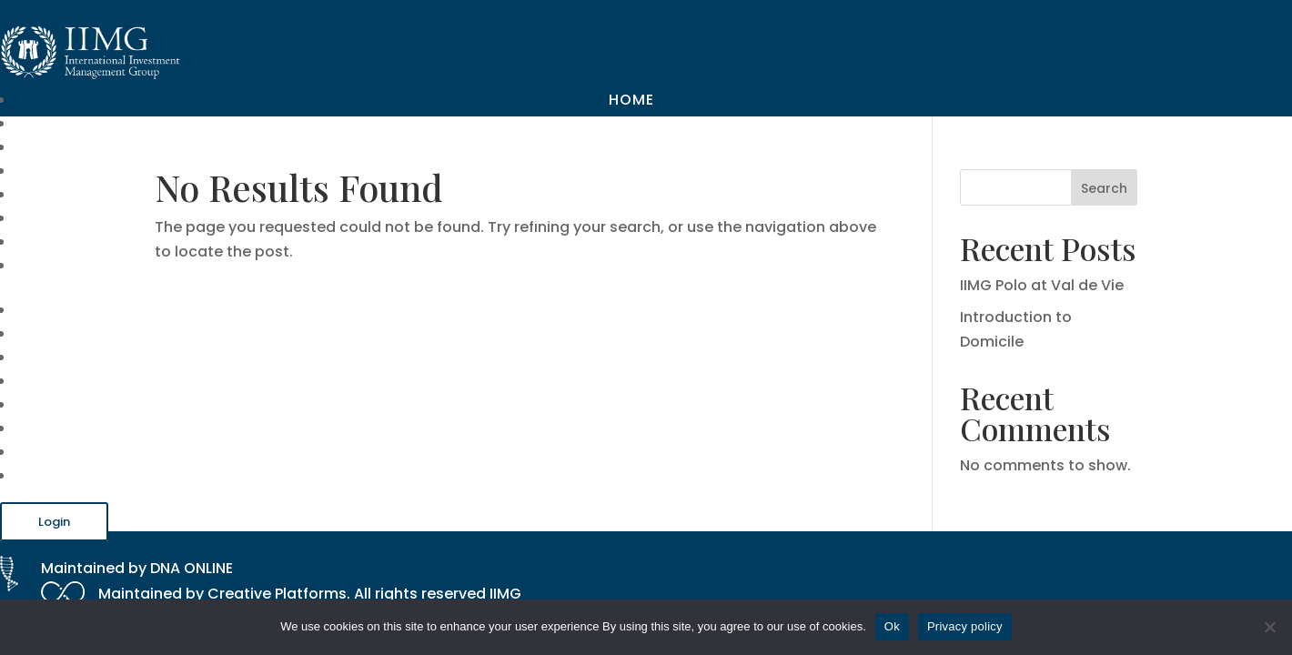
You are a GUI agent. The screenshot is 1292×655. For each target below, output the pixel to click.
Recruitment (599, 241)
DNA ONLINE (191, 568)
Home (631, 99)
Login (54, 521)
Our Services (597, 146)
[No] (1269, 627)
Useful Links (602, 194)
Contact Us (601, 265)
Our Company (595, 123)
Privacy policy (965, 626)
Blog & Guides (593, 217)
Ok (892, 626)
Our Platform (594, 170)
